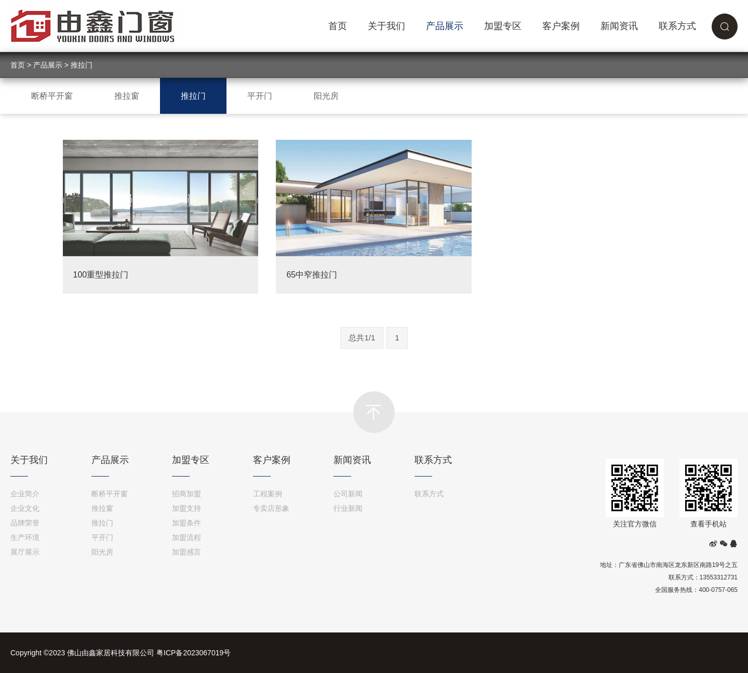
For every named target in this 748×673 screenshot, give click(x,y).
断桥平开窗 (52, 95)
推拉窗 (126, 95)
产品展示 (444, 26)
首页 (337, 26)
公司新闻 (348, 494)
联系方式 (677, 26)
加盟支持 (186, 508)
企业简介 (24, 494)
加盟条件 (186, 523)
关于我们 (386, 26)
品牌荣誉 (24, 523)
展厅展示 (24, 552)
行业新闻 (348, 508)
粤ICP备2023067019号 (193, 653)
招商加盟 (186, 494)
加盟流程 (186, 537)
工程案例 (267, 494)
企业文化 (24, 508)
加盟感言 (186, 552)
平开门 (259, 95)
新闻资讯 (619, 26)
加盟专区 (503, 26)
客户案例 (561, 26)
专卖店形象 (271, 508)
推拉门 (81, 65)
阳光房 (326, 95)
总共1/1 (362, 337)
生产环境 (24, 537)
